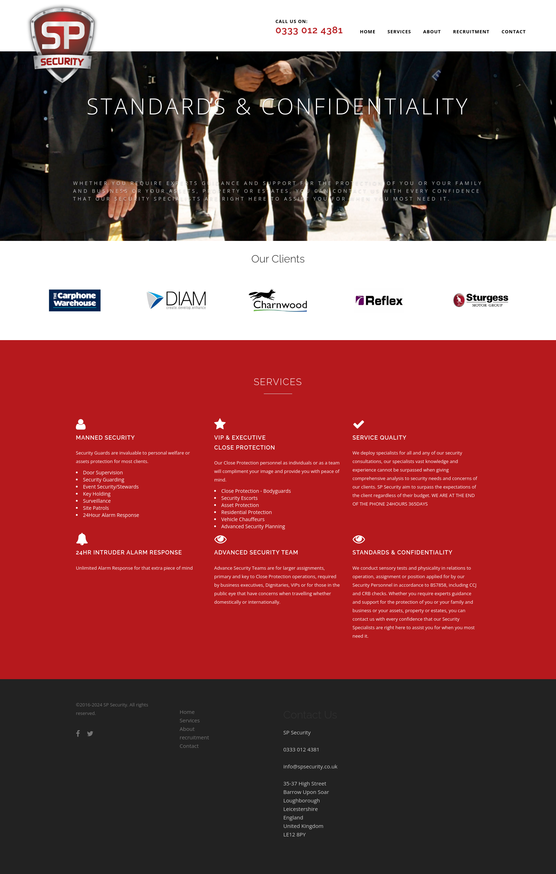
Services (399, 31)
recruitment (471, 31)
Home (368, 31)
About (432, 31)
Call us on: (309, 26)
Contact (513, 31)
